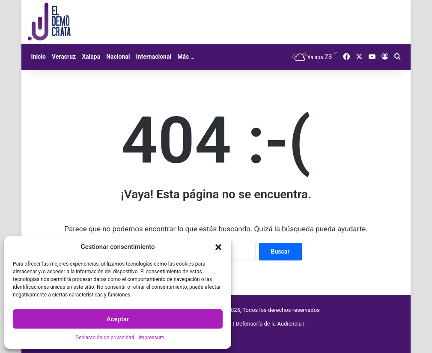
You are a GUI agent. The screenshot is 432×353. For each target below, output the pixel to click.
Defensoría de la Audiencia (269, 323)
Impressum (151, 338)
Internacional (153, 56)
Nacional (118, 56)
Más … (186, 56)
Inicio (38, 56)
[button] (218, 247)
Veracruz (64, 56)
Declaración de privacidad (104, 338)
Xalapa (91, 56)
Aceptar (118, 319)
